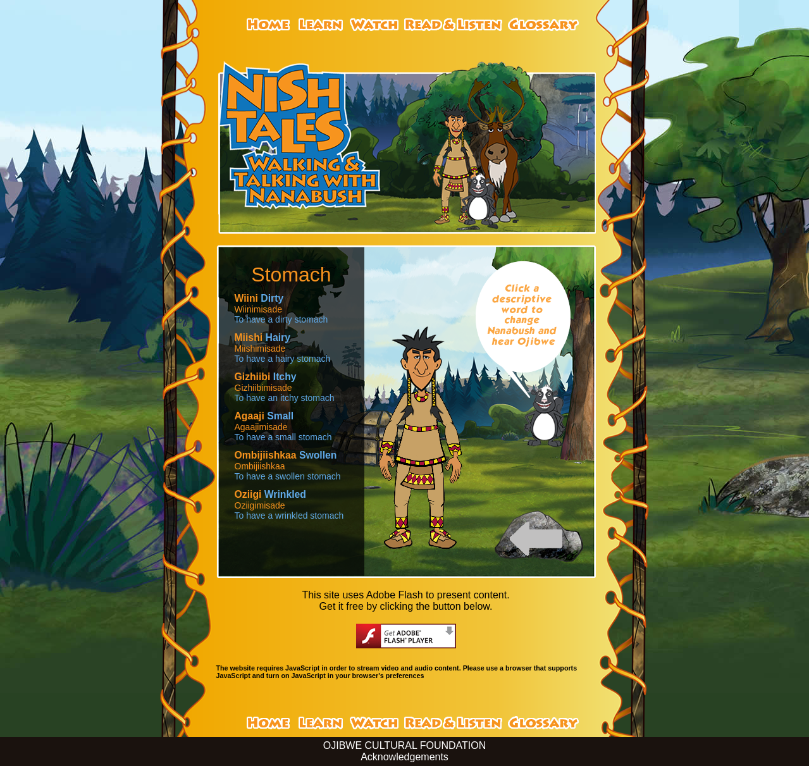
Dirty (259, 298)
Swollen (286, 455)
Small (264, 416)
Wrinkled (270, 494)
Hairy (262, 337)
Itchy (266, 376)
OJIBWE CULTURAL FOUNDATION (404, 745)
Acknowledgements (404, 756)
